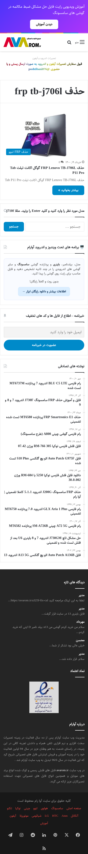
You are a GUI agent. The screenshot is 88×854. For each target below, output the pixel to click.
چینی (27, 800)
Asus (64, 807)
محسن (80, 632)
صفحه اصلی (73, 800)
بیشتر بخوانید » (68, 182)
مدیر (81, 587)
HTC (55, 807)
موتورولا (23, 807)
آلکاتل (74, 807)
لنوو (35, 800)
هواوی (44, 800)
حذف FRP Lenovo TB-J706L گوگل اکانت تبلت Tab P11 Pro (47, 162)
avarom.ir (63, 762)
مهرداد (80, 613)
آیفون (13, 807)
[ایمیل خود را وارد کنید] (44, 324)
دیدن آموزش (44, 24)
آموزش (44, 815)
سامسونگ (57, 800)
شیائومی (37, 807)
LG (47, 807)
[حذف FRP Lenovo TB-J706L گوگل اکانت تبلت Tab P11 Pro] (44, 126)
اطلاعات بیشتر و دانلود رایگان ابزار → (44, 283)
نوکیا (18, 800)
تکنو (9, 800)
